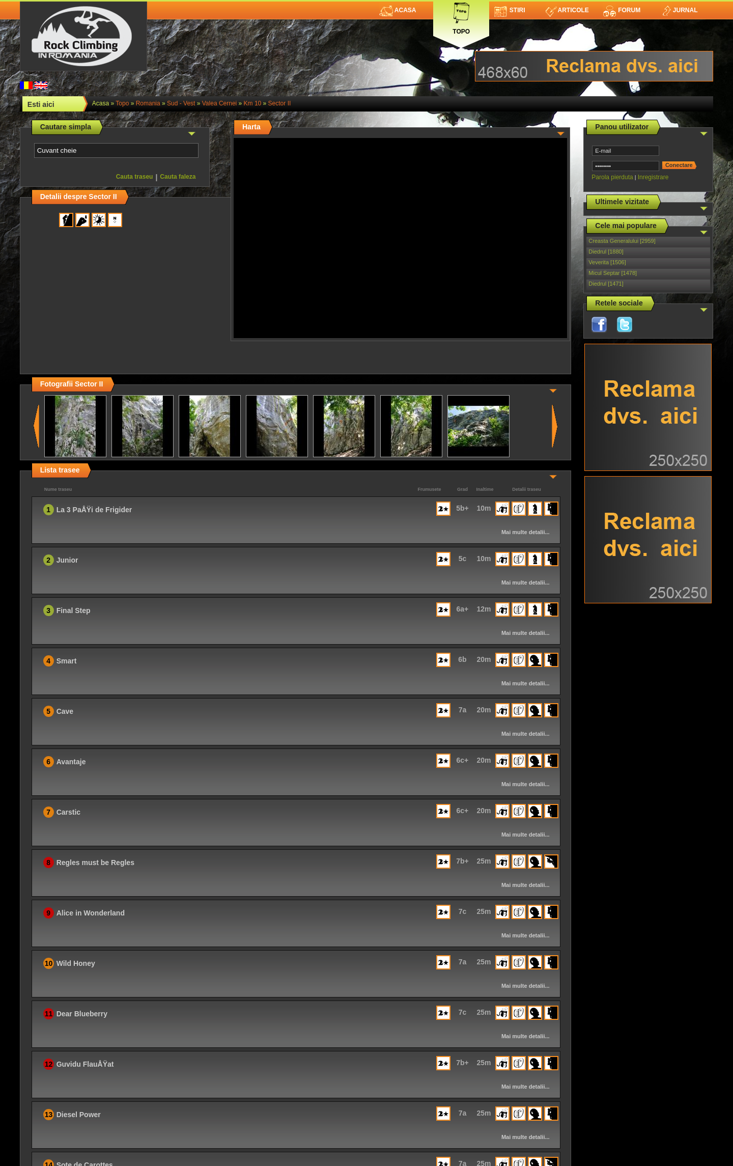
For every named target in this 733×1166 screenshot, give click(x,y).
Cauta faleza (177, 176)
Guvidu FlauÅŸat (85, 1064)
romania (148, 103)
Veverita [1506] (607, 262)
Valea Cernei (219, 103)
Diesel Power (79, 1115)
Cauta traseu (134, 176)
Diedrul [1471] (606, 284)
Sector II (279, 103)
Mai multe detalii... (525, 532)
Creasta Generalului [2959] (621, 241)
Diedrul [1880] (606, 251)
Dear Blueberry (82, 1014)
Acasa (397, 10)
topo (122, 103)
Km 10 (253, 103)
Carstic (68, 812)
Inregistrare (653, 177)
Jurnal (679, 10)
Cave (65, 711)
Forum (621, 10)
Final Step (74, 610)
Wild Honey (76, 963)
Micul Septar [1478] (612, 273)
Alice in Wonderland (91, 913)
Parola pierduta (612, 177)
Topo (461, 17)
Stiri (509, 10)
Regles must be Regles (95, 862)
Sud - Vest (181, 103)
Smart (67, 661)
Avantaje (71, 762)
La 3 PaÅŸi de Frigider (94, 510)
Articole (567, 10)
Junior (67, 560)
